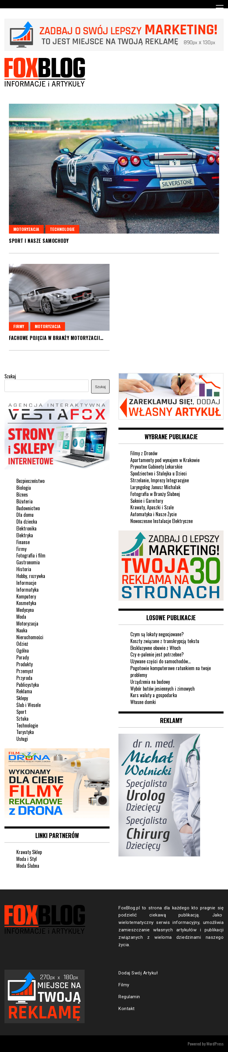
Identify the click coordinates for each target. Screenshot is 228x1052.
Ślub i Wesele (28, 704)
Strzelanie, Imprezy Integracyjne (159, 480)
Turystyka (25, 732)
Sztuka (22, 718)
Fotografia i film (30, 555)
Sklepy (22, 698)
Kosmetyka (26, 603)
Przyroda (24, 677)
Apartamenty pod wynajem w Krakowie (165, 460)
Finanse (23, 542)
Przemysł (24, 671)
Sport (21, 711)
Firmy (18, 326)
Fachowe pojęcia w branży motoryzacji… (56, 337)
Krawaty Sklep (29, 852)
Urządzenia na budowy (150, 681)
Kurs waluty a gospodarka (153, 695)
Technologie (62, 229)
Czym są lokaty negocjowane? (157, 634)
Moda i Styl (26, 858)
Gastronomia (28, 562)
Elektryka (24, 535)
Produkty (24, 664)
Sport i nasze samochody (39, 240)
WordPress (215, 1043)
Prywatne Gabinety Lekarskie (156, 466)
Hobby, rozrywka (30, 575)
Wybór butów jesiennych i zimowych (162, 688)
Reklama (24, 691)
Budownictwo (28, 508)
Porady (22, 657)
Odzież (22, 643)
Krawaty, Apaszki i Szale (152, 507)
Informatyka (27, 589)
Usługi (22, 738)
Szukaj (10, 376)
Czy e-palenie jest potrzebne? (157, 654)
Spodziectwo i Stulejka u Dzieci (158, 473)
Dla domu (25, 514)
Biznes (22, 494)
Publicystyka (27, 684)
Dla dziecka (26, 521)
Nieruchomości (29, 637)
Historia (23, 569)
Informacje (26, 582)
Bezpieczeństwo (30, 480)
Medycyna (25, 609)
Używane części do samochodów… (160, 661)
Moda (21, 616)
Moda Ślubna (27, 865)
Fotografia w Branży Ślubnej (155, 493)
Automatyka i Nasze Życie (153, 514)
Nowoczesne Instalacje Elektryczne (161, 521)
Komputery (26, 596)
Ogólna (22, 650)
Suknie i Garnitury (146, 500)
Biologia (23, 487)
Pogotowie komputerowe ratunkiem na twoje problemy (170, 671)
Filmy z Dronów (143, 453)
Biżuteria (24, 501)
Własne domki (143, 701)
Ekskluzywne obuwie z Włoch (155, 647)
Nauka (21, 630)
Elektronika (26, 528)
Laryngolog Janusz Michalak (155, 487)
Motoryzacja (26, 229)
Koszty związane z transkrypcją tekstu (164, 641)
